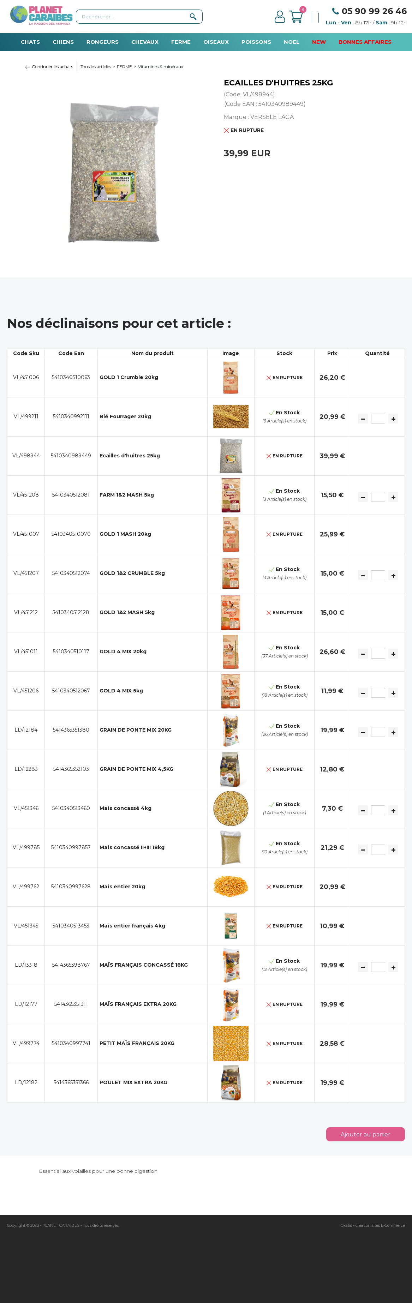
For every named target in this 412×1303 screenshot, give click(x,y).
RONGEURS (102, 41)
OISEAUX (216, 41)
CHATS (30, 41)
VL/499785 (26, 847)
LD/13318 (26, 965)
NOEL (291, 41)
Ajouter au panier (365, 1134)
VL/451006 (26, 377)
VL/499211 (26, 416)
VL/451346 (26, 808)
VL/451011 (26, 651)
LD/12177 (26, 1004)
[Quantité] (378, 419)
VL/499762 (26, 886)
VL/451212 (26, 612)
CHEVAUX (145, 41)
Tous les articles (95, 66)
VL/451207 (26, 573)
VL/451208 (26, 495)
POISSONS (256, 41)
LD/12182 (26, 1082)
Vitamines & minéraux (160, 66)
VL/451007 (26, 534)
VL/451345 (26, 926)
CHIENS (63, 41)
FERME (181, 41)
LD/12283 (26, 769)
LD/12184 (25, 730)
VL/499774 (26, 1043)
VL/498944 (26, 455)
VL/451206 (25, 690)
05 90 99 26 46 (374, 11)
